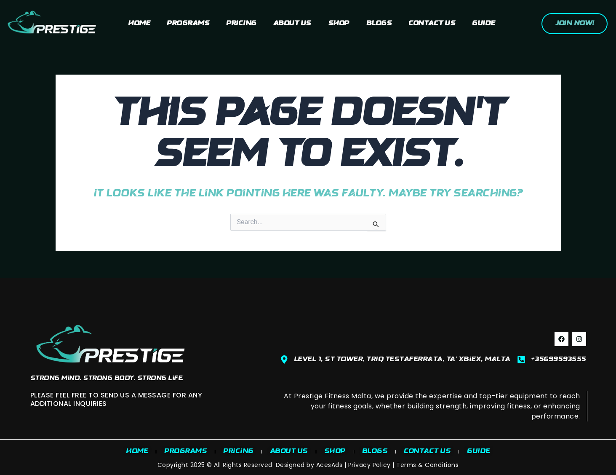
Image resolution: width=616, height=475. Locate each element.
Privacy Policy (369, 465)
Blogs (379, 23)
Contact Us (431, 23)
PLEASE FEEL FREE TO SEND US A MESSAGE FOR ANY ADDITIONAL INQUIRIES (116, 399)
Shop (338, 23)
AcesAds (329, 465)
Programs (188, 23)
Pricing (241, 23)
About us (292, 23)
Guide (483, 23)
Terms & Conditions (427, 465)
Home (139, 23)
